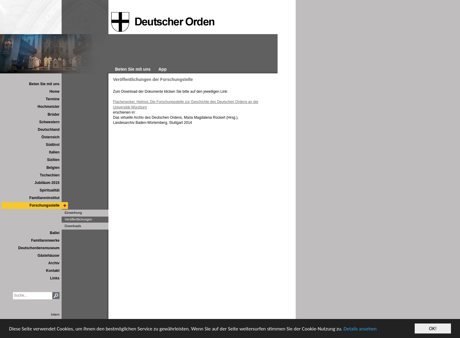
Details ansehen (360, 329)
